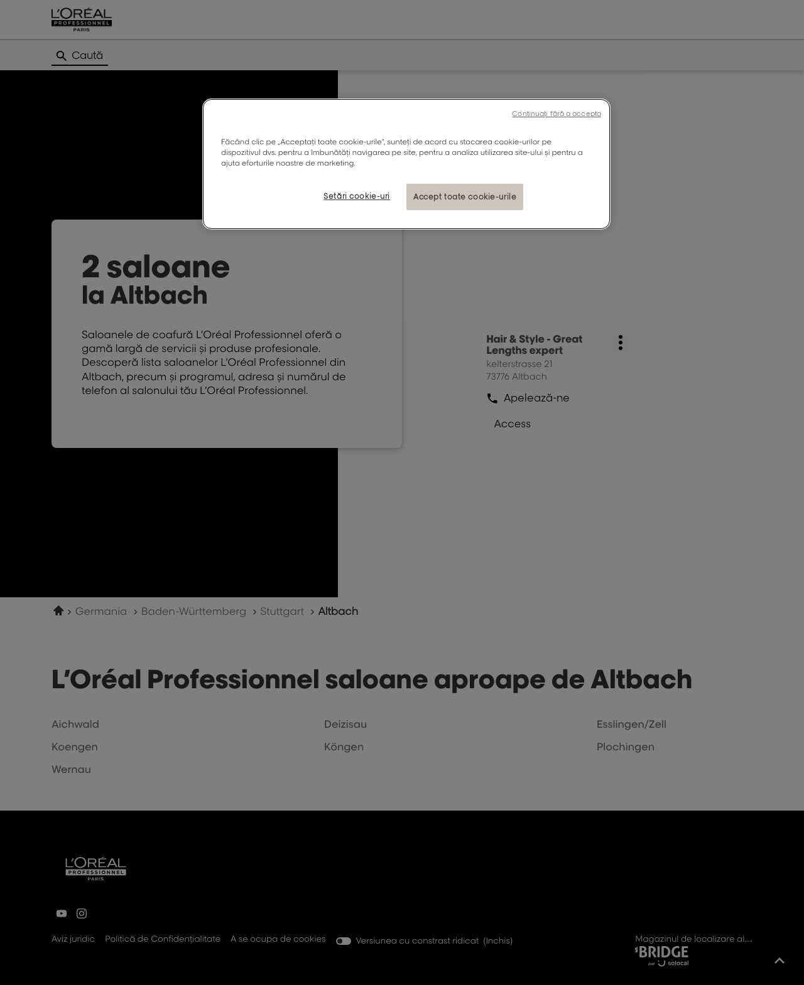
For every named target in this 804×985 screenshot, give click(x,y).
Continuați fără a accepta (556, 113)
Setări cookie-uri (356, 196)
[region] (406, 164)
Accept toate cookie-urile (464, 196)
